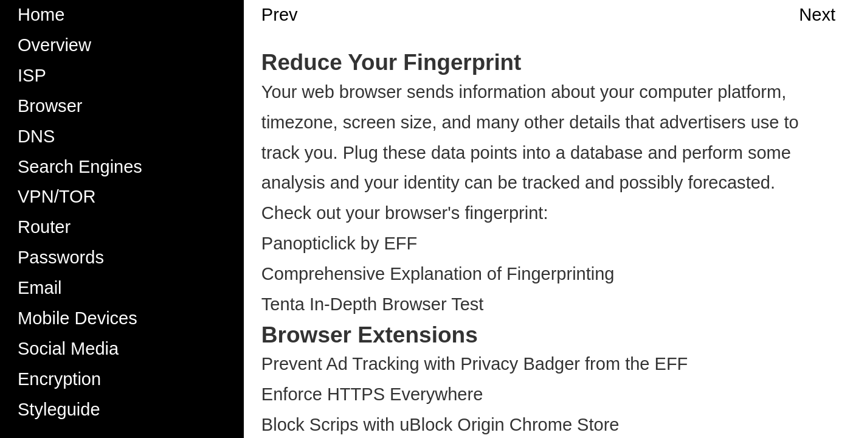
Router (44, 227)
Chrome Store (564, 424)
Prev (279, 14)
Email (40, 287)
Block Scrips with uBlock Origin (383, 424)
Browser (50, 106)
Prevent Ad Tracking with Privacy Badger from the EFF (474, 364)
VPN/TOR (56, 196)
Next (817, 14)
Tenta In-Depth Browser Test (372, 304)
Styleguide (59, 409)
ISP (32, 75)
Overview (54, 45)
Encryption (59, 379)
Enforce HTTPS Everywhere (372, 394)
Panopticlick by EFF (339, 243)
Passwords (61, 257)
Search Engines (80, 166)
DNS (36, 136)
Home (41, 14)
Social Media (68, 348)
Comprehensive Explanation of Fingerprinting (438, 273)
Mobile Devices (77, 318)
